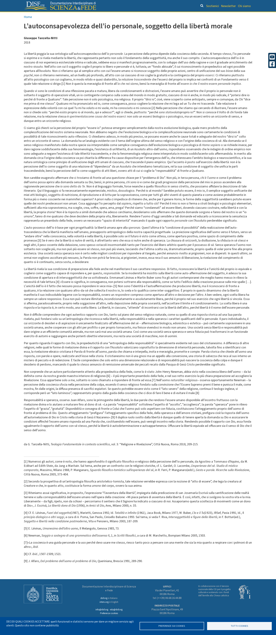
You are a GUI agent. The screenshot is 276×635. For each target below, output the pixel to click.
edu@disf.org (116, 609)
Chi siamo (244, 6)
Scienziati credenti (203, 15)
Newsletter (228, 6)
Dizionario (175, 15)
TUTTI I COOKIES (239, 626)
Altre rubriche (235, 15)
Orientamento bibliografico (136, 15)
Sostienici (212, 6)
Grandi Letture (93, 15)
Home (28, 24)
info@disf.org (102, 609)
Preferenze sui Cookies (171, 626)
